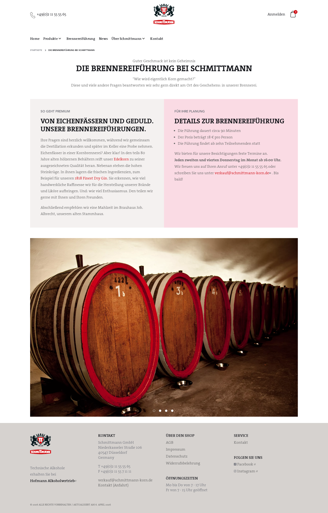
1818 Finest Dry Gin (91, 178)
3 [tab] (166, 411)
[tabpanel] (164, 327)
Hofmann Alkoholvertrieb (52, 480)
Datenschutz (176, 456)
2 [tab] (160, 411)
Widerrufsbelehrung (183, 463)
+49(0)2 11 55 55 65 (51, 14)
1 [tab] (154, 411)
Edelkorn (121, 159)
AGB (169, 442)
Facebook (245, 464)
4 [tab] (172, 411)
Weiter (319, 256)
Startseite (36, 50)
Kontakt (241, 442)
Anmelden (276, 14)
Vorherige (8, 256)
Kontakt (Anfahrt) (113, 485)
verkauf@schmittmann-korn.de (242, 172)
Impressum (175, 449)
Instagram (246, 471)
